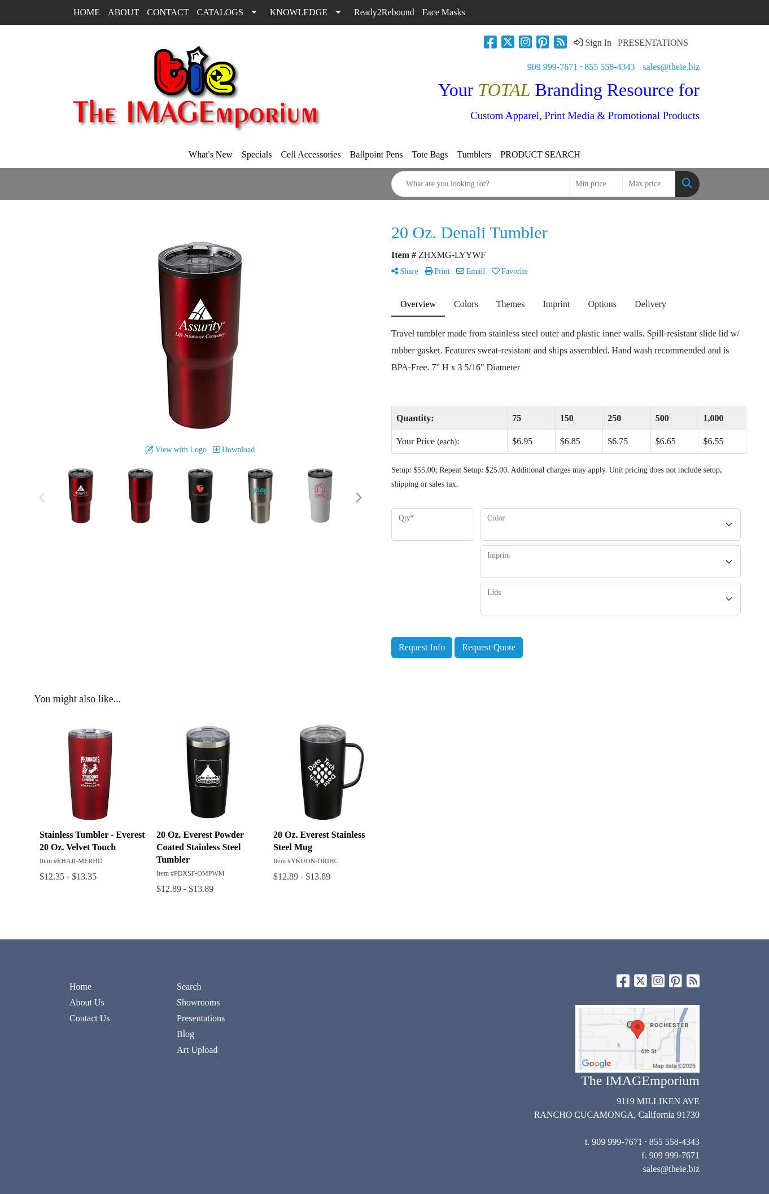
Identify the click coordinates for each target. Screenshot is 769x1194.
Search (189, 986)
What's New (211, 154)
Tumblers (474, 154)
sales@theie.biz (671, 67)
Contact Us (89, 1018)
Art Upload (197, 1050)
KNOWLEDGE (298, 12)
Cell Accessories (310, 154)
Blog (185, 1034)
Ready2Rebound (384, 12)
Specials (257, 154)
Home (80, 986)
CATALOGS (220, 12)
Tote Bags (430, 154)
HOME (86, 12)
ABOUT (123, 12)
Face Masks (443, 12)
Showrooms (198, 1002)
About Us (86, 1002)
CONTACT (168, 12)
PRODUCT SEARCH (540, 154)
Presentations (201, 1018)
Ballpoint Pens (376, 154)
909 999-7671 (552, 67)
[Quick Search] (480, 184)
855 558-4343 (609, 67)
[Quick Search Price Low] (596, 184)
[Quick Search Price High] (649, 184)
